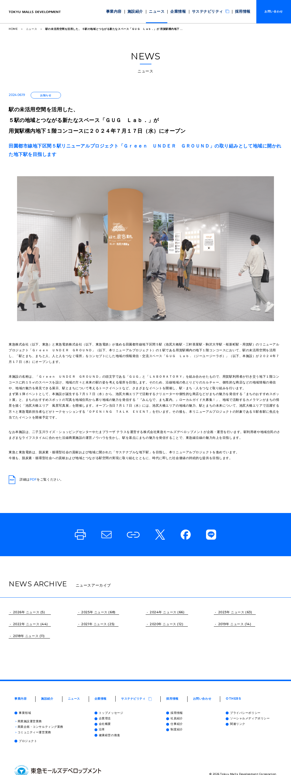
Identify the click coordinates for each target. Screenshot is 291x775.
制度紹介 (174, 729)
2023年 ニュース (231, 612)
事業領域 (22, 712)
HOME (13, 28)
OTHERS (233, 699)
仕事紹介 (174, 723)
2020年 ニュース (163, 624)
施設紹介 (154, 11)
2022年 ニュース (26, 624)
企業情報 (190, 11)
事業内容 (136, 11)
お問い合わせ (202, 699)
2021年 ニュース (94, 624)
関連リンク (235, 723)
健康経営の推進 (107, 735)
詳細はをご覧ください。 (36, 479)
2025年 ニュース (94, 612)
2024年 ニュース (163, 612)
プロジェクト (25, 741)
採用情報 (244, 11)
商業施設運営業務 (28, 721)
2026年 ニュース (26, 612)
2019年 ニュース (231, 624)
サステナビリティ (217, 11)
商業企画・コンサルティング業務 (38, 726)
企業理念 (102, 718)
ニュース (172, 11)
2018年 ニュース (26, 636)
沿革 (99, 729)
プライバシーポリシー (243, 712)
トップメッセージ (108, 712)
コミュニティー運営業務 (32, 732)
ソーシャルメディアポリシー (248, 718)
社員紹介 (174, 718)
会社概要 (102, 723)
